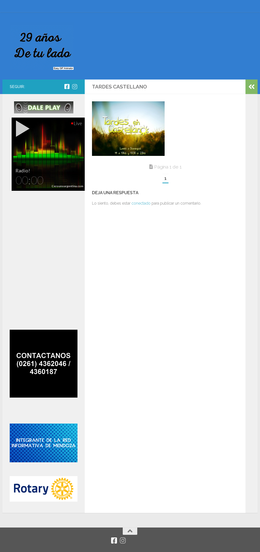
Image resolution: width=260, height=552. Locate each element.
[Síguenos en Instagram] (74, 86)
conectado (141, 203)
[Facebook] (67, 86)
